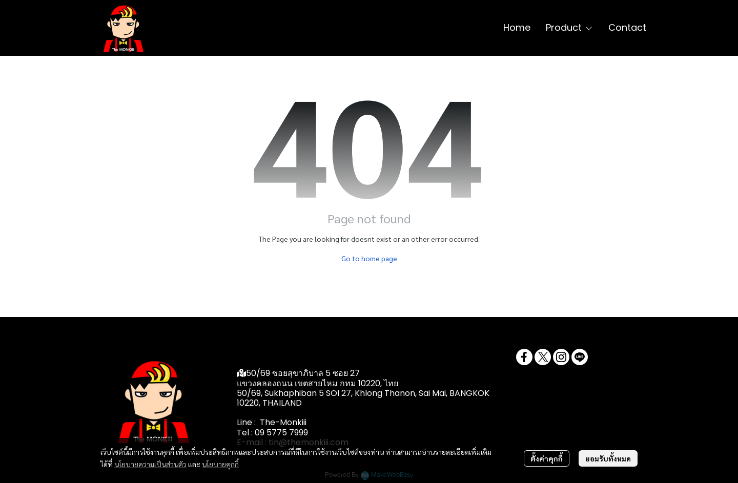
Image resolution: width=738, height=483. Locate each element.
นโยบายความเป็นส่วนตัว (150, 464)
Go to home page (369, 258)
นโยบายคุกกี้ (220, 464)
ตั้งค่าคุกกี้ (546, 458)
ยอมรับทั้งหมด (608, 458)
